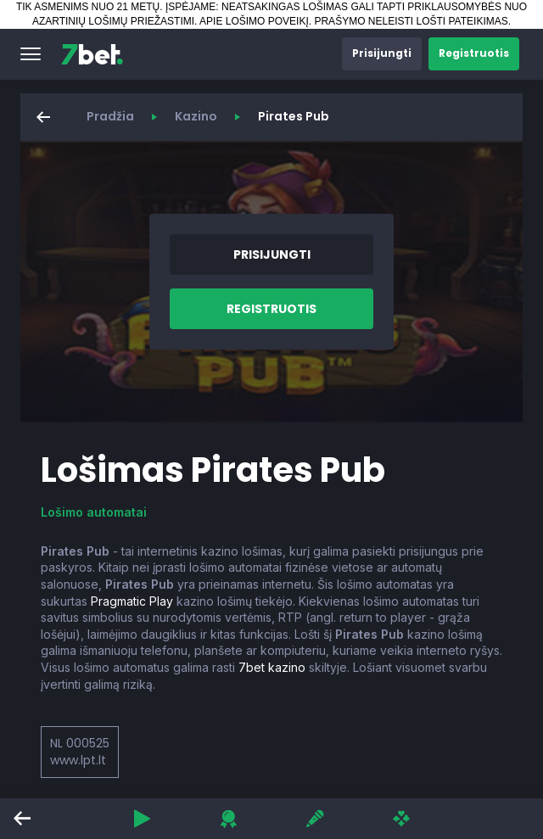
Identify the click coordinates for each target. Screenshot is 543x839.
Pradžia (110, 116)
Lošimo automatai (94, 512)
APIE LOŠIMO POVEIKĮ (254, 21)
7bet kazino (271, 667)
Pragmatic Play (132, 601)
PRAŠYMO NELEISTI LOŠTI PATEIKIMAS (410, 21)
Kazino (196, 116)
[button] (30, 54)
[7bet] (92, 54)
